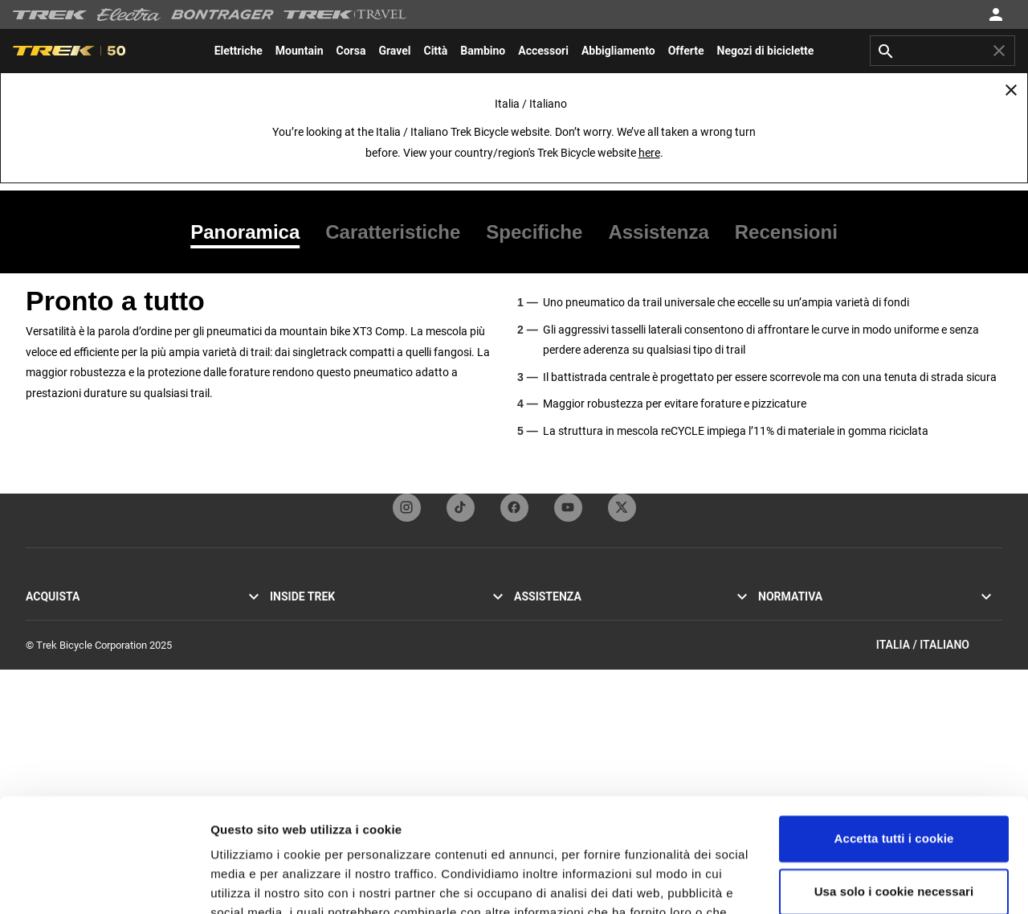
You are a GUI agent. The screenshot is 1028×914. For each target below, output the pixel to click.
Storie (283, 616)
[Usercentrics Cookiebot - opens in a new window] (104, 883)
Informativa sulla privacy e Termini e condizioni (863, 616)
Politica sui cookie (799, 635)
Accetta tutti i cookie (894, 725)
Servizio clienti (546, 616)
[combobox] (942, 50)
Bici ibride (48, 655)
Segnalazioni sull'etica (808, 674)
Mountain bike (57, 635)
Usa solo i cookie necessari (894, 778)
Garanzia (533, 674)
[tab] (251, 232)
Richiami (777, 655)
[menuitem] (238, 50)
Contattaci (537, 635)
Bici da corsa (55, 616)
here (649, 152)
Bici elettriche (56, 674)
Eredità (285, 655)
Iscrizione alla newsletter (570, 655)
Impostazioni (247, 882)
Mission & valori (305, 635)
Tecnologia (295, 674)
